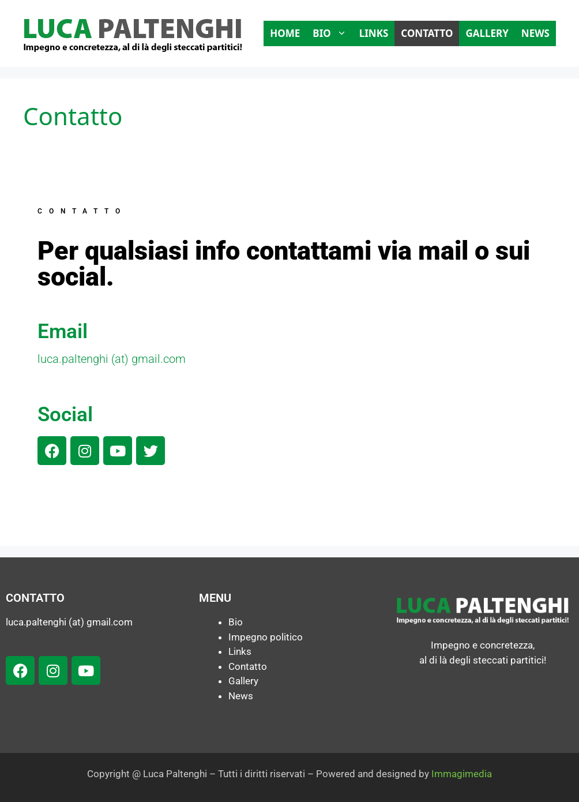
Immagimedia (461, 773)
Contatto (427, 33)
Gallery (486, 33)
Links (374, 33)
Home (285, 33)
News (535, 33)
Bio (332, 33)
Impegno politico (265, 637)
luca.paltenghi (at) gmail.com (111, 359)
